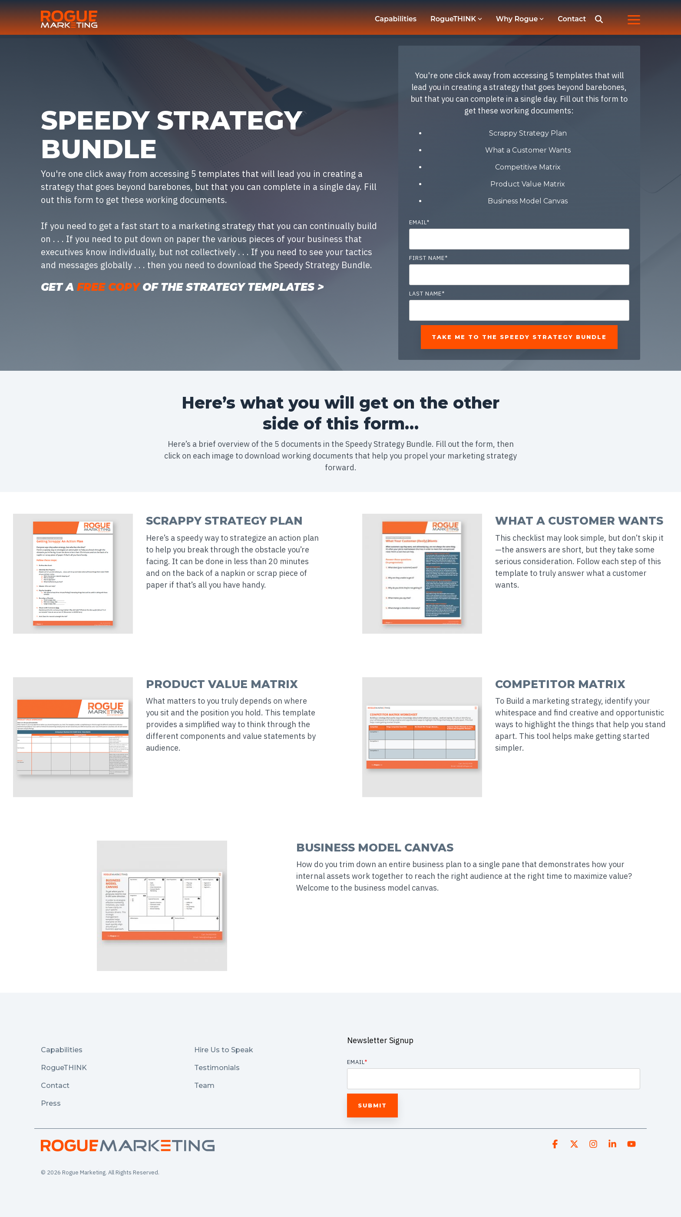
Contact (572, 19)
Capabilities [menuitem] (62, 1050)
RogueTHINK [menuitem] (64, 1068)
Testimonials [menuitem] (217, 1068)
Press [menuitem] (51, 1103)
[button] (634, 19)
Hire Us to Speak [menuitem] (224, 1050)
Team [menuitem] (204, 1085)
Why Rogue (520, 19)
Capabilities (396, 19)
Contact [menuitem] (55, 1085)
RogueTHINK (456, 19)
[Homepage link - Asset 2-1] (128, 1147)
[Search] (599, 19)
